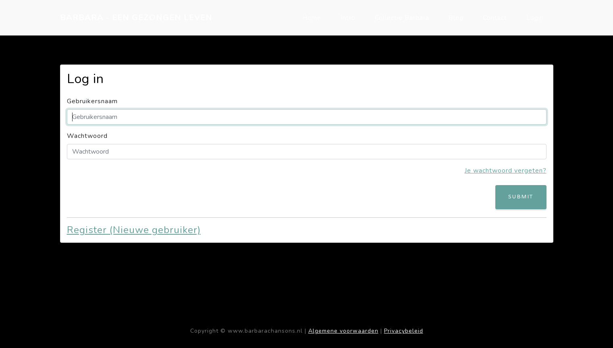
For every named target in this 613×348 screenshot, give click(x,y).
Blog (456, 17)
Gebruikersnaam (92, 101)
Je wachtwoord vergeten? (506, 170)
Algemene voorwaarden (343, 331)
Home (311, 17)
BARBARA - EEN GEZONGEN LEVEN (136, 17)
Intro (348, 17)
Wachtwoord (87, 135)
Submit (520, 197)
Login (535, 17)
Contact (495, 17)
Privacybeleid (403, 331)
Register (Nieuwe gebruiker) (134, 230)
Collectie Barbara (402, 17)
